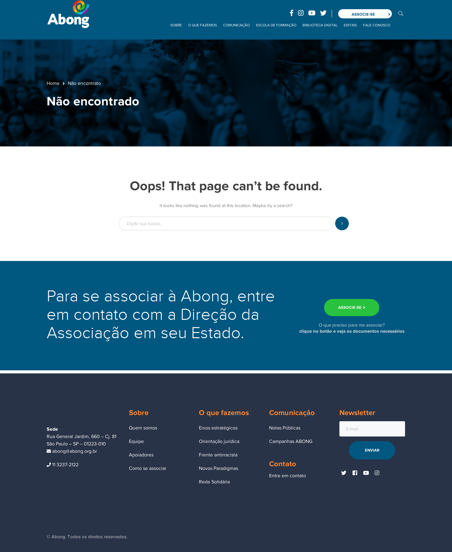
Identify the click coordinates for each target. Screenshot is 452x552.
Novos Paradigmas (218, 468)
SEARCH (342, 223)
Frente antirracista (218, 455)
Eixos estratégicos (218, 428)
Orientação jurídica (219, 441)
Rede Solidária (214, 482)
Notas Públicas (284, 428)
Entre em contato (287, 475)
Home (53, 83)
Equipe (136, 441)
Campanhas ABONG (290, 441)
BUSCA (401, 13)
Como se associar (147, 468)
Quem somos (143, 428)
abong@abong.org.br (72, 451)
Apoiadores (141, 455)
